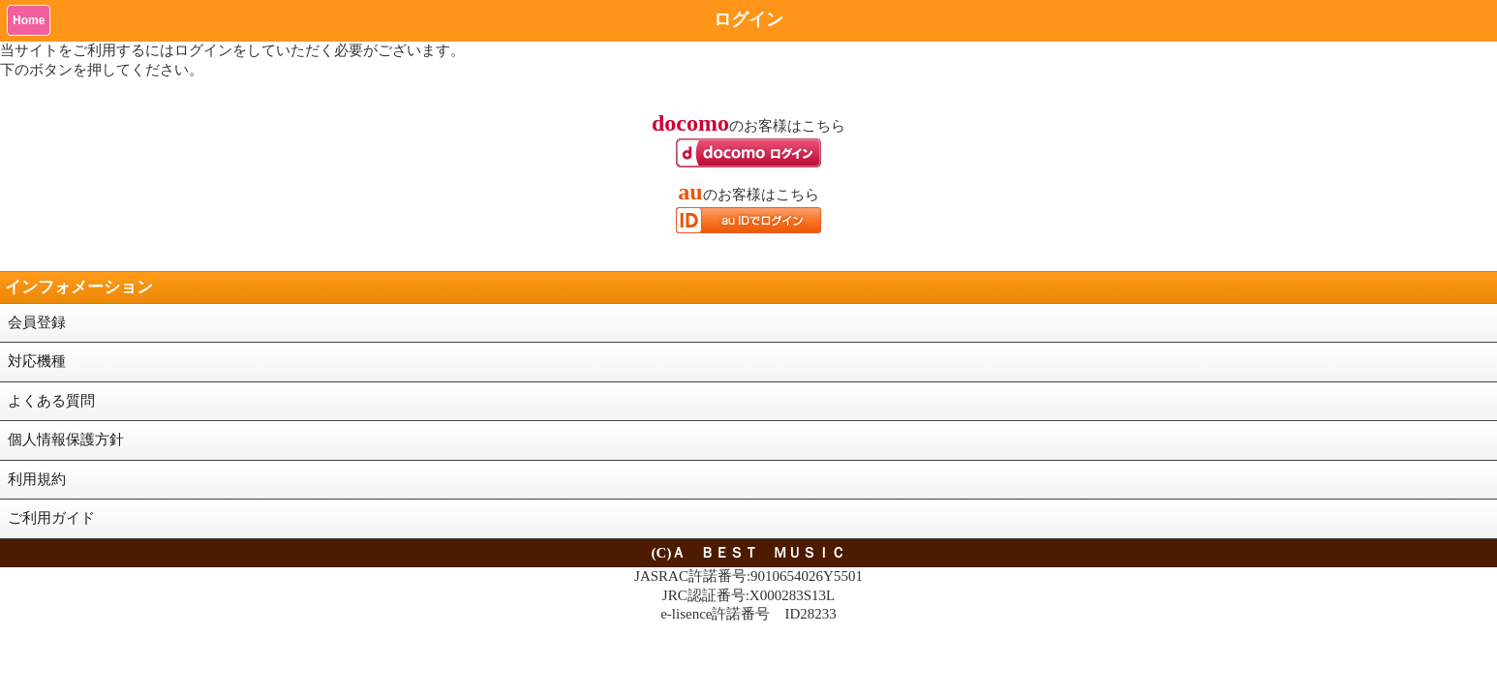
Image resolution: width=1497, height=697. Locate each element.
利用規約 (37, 479)
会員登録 (37, 322)
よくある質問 (51, 401)
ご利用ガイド (51, 518)
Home (29, 20)
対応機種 (37, 361)
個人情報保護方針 (66, 439)
